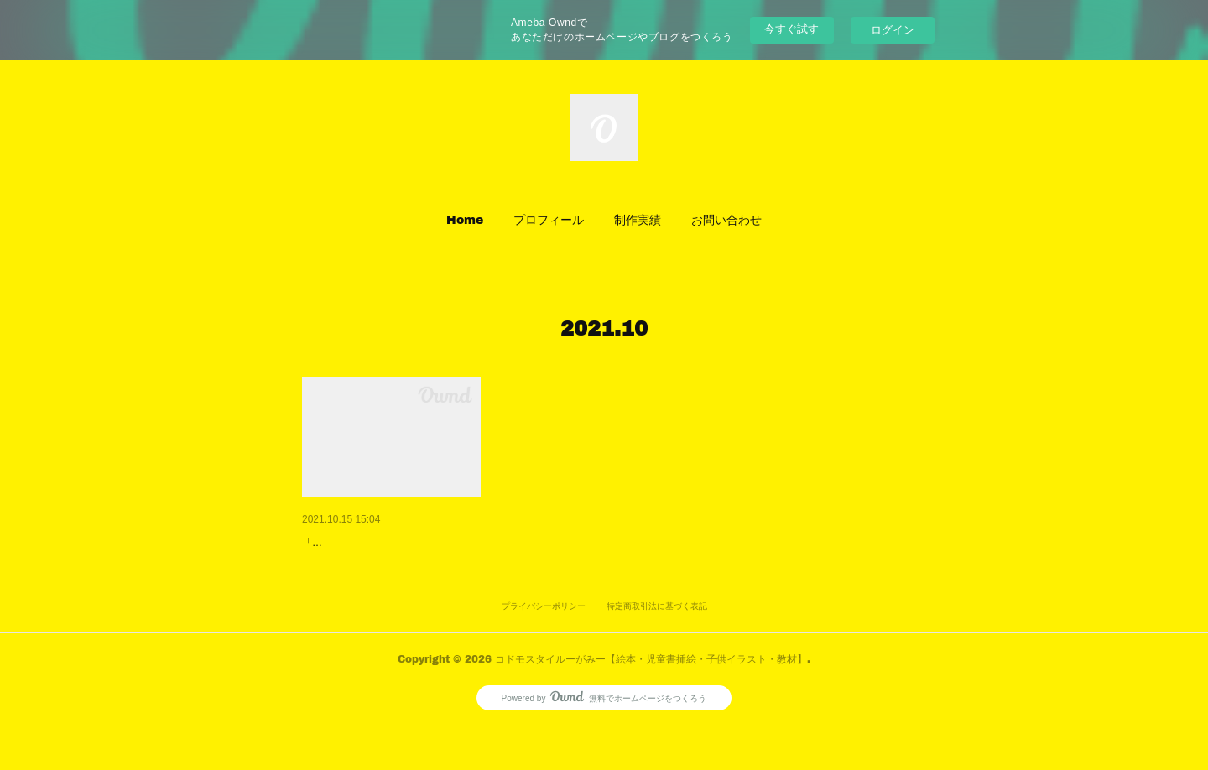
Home (464, 219)
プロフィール (548, 219)
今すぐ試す (791, 29)
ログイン (892, 29)
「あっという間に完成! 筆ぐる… (387, 542)
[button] (464, 220)
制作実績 (637, 219)
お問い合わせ (726, 219)
